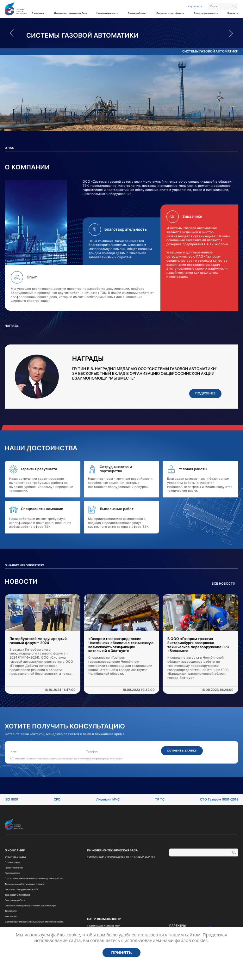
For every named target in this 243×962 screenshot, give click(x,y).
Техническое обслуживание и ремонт (25, 884)
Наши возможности (107, 13)
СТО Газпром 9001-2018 (219, 799)
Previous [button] (12, 33)
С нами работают (137, 13)
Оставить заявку (181, 750)
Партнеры (177, 925)
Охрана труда (12, 862)
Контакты (232, 13)
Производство (12, 873)
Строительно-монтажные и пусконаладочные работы (34, 878)
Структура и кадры (15, 856)
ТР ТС (160, 799)
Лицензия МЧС (108, 799)
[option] (121, 35)
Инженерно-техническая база (70, 13)
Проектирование (14, 867)
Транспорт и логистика (17, 894)
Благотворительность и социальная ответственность (34, 921)
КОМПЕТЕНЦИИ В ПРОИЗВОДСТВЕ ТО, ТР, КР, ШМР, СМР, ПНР (121, 856)
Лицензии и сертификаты (170, 13)
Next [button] (231, 33)
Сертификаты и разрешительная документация (30, 905)
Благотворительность (206, 13)
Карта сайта (195, 6)
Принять (121, 952)
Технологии (11, 911)
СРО (57, 799)
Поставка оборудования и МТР (21, 889)
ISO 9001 (11, 799)
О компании (38, 13)
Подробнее (205, 393)
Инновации (10, 916)
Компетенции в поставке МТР (103, 925)
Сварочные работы (15, 900)
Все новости (223, 583)
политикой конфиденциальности (97, 758)
